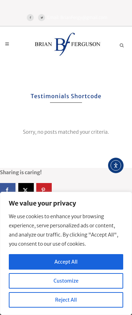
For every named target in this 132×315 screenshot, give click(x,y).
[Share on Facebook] (7, 190)
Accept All (66, 262)
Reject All (66, 300)
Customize (66, 281)
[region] (66, 253)
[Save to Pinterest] (44, 190)
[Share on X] (26, 190)
